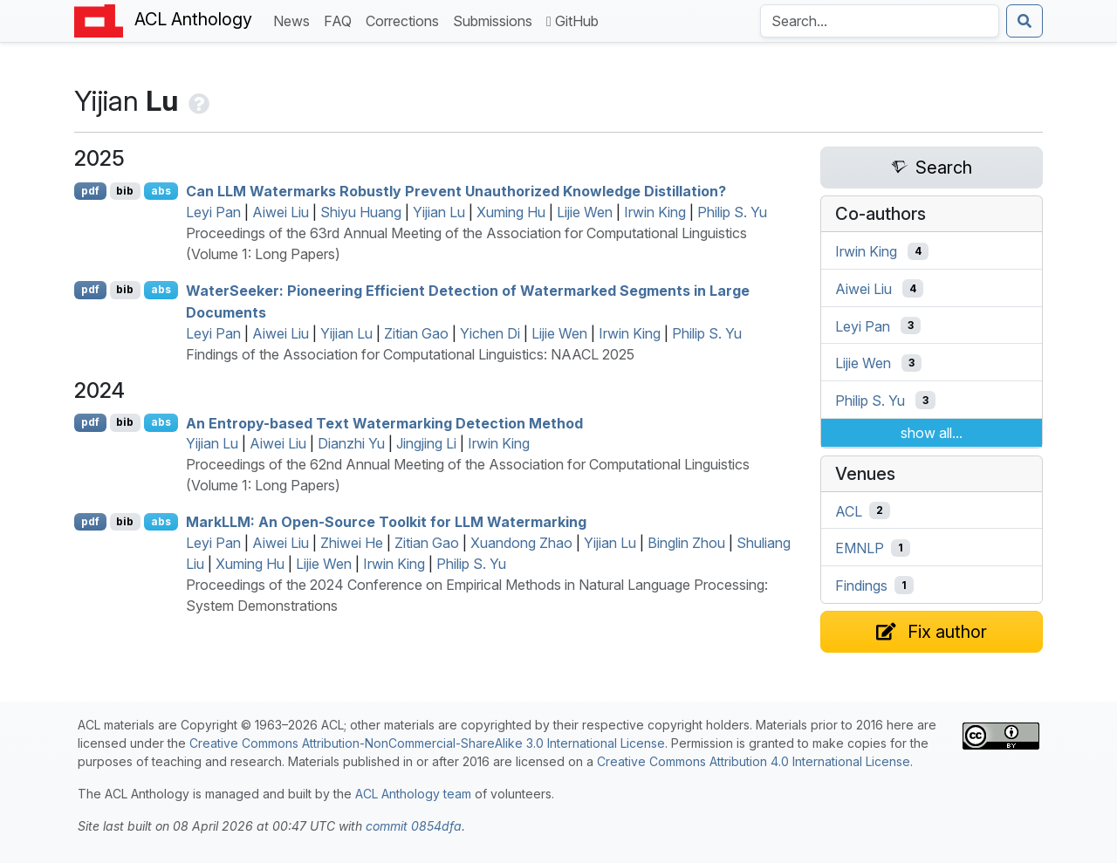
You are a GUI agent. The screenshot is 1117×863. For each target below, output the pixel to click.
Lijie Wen (585, 212)
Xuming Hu (510, 212)
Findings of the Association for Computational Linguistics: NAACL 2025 (410, 354)
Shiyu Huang (360, 212)
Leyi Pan (213, 212)
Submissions (496, 20)
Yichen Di (490, 333)
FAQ (341, 20)
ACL (848, 510)
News (295, 20)
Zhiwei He (351, 542)
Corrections (406, 20)
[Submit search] (1024, 21)
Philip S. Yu (732, 212)
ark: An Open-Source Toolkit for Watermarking (386, 522)
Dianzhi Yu (351, 443)
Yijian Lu (439, 212)
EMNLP (859, 548)
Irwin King (655, 212)
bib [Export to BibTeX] (125, 190)
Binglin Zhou (686, 542)
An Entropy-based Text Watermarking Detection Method (384, 422)
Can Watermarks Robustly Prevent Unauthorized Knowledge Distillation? (456, 191)
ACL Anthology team (413, 793)
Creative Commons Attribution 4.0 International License (753, 761)
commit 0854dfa (414, 825)
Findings (861, 585)
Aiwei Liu (280, 212)
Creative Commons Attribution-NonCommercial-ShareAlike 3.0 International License (427, 743)
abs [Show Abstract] (161, 190)
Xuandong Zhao (521, 542)
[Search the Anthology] (879, 21)
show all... (932, 433)
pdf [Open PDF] (90, 190)
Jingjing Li (426, 443)
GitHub (572, 21)
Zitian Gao (416, 333)
